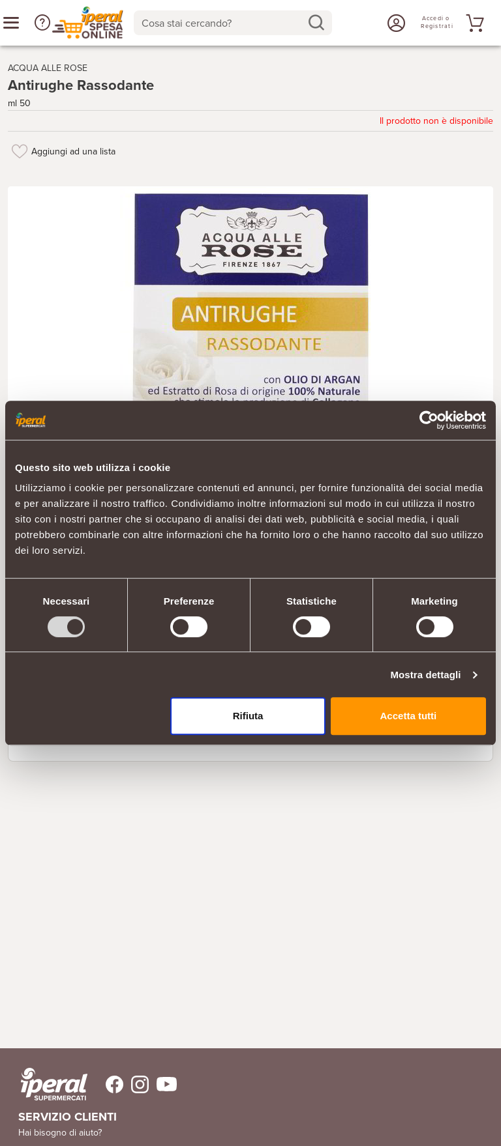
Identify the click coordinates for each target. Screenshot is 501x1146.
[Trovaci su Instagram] (136, 1084)
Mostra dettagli (425, 674)
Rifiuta (248, 715)
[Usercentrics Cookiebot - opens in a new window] (429, 420)
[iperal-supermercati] (54, 1084)
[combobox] (233, 22)
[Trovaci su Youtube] (163, 1084)
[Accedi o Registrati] (394, 22)
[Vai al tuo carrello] (473, 22)
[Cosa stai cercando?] (222, 22)
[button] (42, 22)
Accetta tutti (408, 715)
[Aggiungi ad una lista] (19, 151)
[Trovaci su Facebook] (106, 1084)
